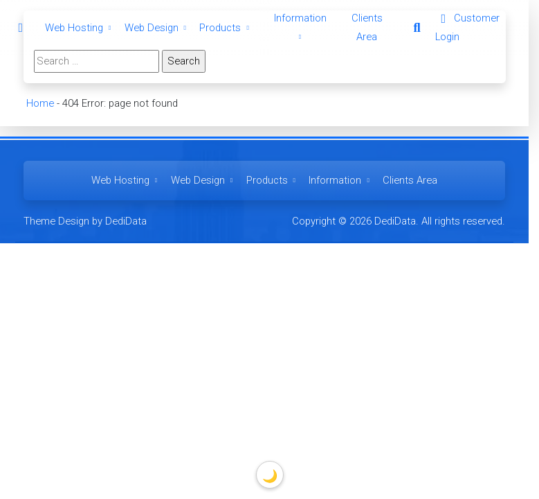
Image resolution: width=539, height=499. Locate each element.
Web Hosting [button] (79, 27)
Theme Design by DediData (85, 221)
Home (39, 103)
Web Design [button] (157, 27)
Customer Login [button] (467, 27)
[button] (416, 27)
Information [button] (340, 180)
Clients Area (410, 180)
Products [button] (225, 27)
